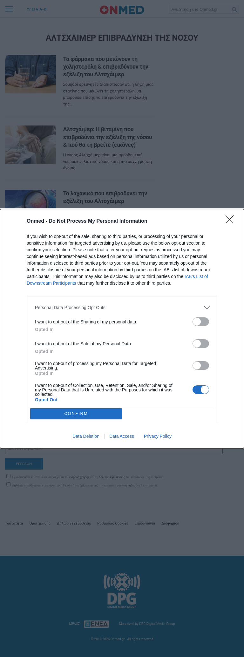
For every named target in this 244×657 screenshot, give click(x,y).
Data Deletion (85, 436)
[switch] (201, 321)
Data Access (121, 436)
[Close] (232, 221)
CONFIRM (76, 413)
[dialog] (122, 328)
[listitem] (122, 307)
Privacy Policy (158, 436)
